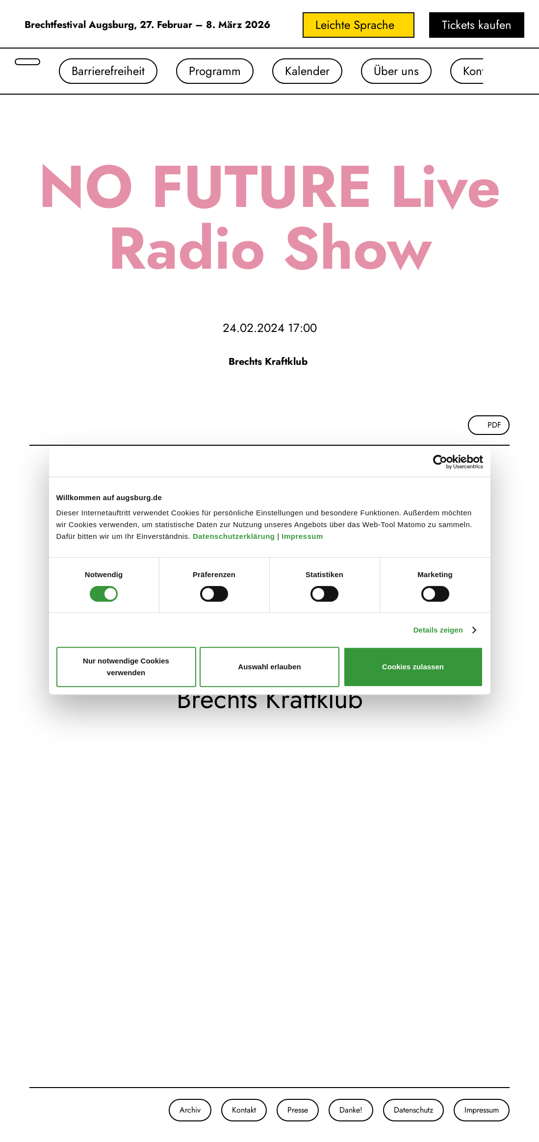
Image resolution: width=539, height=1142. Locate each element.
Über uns (396, 70)
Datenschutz (413, 1110)
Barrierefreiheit (108, 70)
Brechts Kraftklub (269, 361)
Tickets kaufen (477, 24)
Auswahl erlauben (269, 666)
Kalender (307, 70)
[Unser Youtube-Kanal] (49, 1110)
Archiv (190, 1110)
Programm (215, 70)
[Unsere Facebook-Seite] (39, 1110)
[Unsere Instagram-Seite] (29, 1110)
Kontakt (481, 70)
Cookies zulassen (413, 666)
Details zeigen (438, 630)
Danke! (350, 1110)
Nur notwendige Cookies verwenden (126, 667)
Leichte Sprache (354, 24)
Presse (297, 1110)
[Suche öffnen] (27, 61)
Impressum (303, 536)
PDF (494, 425)
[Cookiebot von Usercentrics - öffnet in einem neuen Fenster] (440, 462)
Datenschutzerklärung (235, 536)
